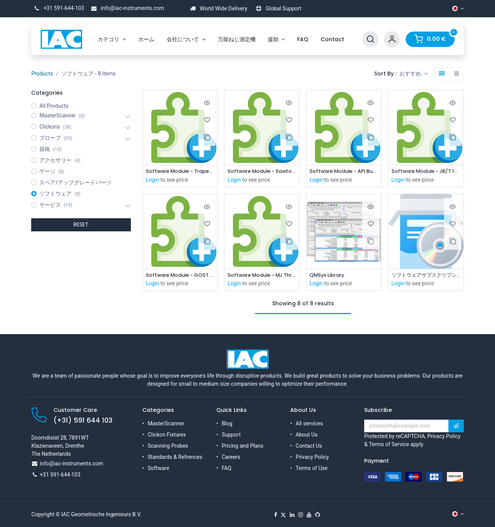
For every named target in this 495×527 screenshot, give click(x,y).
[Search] (370, 39)
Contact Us (309, 446)
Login (152, 180)
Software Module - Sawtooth (261, 171)
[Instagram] (300, 514)
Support (231, 435)
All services (309, 423)
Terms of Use (312, 468)
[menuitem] (112, 39)
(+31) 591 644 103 (83, 420)
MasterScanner (166, 423)
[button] (413, 73)
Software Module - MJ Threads (261, 276)
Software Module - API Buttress (343, 171)
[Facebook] (275, 514)
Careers (231, 457)
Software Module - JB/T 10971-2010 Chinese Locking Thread (425, 171)
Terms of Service (389, 444)
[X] (283, 514)
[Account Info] (392, 39)
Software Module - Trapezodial (180, 171)
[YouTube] (309, 514)
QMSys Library (328, 276)
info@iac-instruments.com (126, 8)
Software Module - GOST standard (180, 276)
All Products (54, 106)
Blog (227, 423)
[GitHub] (317, 514)
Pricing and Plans (242, 446)
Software (158, 468)
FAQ (226, 468)
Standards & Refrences (175, 457)
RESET (81, 224)
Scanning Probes (168, 446)
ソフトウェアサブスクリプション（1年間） (425, 276)
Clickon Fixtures (167, 435)
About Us (307, 435)
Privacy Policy (312, 457)
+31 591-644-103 (57, 8)
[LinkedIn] (292, 514)
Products (42, 73)
